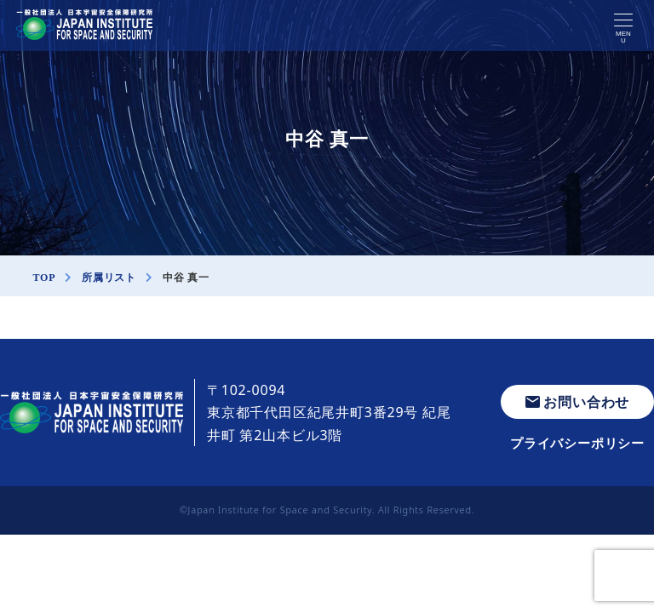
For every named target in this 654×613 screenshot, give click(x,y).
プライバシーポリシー (577, 442)
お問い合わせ (577, 401)
